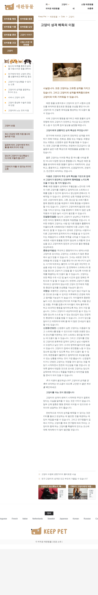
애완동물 (53, 17)
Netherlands (37, 519)
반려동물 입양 (26, 27)
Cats (63, 17)
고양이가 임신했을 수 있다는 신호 (19, 83)
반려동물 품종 (26, 19)
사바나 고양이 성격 (16, 97)
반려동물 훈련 (10, 35)
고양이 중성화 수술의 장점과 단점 (19, 104)
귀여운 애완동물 (52, 8)
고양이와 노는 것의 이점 (18, 110)
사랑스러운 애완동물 (26, 43)
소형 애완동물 (87, 4)
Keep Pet (42, 17)
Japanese (64, 519)
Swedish (51, 519)
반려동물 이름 (10, 27)
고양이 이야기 (26, 35)
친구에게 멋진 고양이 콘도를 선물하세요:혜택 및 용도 (19, 75)
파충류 (90, 8)
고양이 (64, 4)
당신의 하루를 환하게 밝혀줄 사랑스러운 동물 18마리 (19, 67)
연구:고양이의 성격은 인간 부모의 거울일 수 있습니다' (65, 479)
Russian (87, 519)
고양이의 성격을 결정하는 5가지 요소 (19, 91)
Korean (76, 519)
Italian (25, 519)
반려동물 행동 (10, 19)
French (15, 519)
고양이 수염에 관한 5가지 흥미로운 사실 (59, 474)
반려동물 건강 (10, 43)
